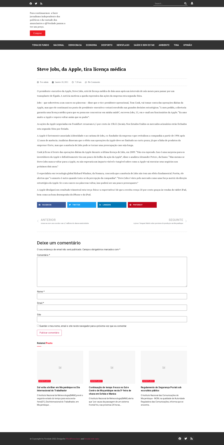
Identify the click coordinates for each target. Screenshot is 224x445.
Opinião (187, 45)
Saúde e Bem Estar (144, 45)
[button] (51, 205)
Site (39, 315)
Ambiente (164, 45)
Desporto (106, 45)
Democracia (75, 45)
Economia (91, 45)
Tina (176, 45)
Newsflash (123, 45)
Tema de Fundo (40, 45)
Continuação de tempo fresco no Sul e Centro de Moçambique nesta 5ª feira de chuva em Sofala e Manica (110, 390)
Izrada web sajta (91, 438)
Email (40, 303)
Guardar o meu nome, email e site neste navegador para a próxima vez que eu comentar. (83, 326)
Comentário (43, 255)
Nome (41, 292)
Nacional (58, 45)
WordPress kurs (73, 438)
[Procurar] (185, 3)
